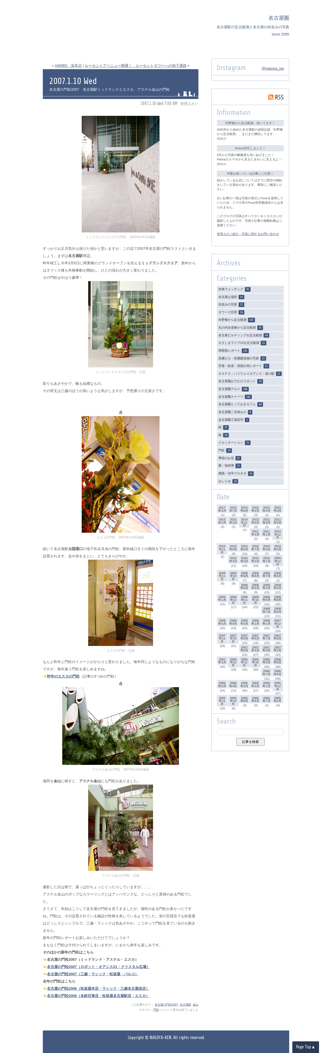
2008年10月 (255, 599)
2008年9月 (266, 598)
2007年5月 (244, 649)
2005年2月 (277, 699)
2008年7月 (266, 610)
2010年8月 (244, 547)
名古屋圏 (278, 18)
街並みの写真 (231, 304)
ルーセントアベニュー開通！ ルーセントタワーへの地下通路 (135, 65)
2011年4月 (255, 533)
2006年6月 (277, 672)
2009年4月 (255, 586)
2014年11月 (244, 522)
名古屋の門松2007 (166, 1004)
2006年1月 (266, 684)
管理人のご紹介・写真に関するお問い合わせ (248, 234)
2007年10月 (233, 638)
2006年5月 (222, 684)
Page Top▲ (305, 1046)
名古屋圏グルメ (233, 389)
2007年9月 (244, 637)
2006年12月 (233, 662)
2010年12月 (277, 534)
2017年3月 (222, 509)
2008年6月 (277, 610)
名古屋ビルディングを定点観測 (243, 335)
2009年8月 (255, 574)
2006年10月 (255, 662)
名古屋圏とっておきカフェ (240, 404)
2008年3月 (244, 622)
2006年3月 (244, 684)
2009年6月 (277, 574)
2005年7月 (266, 699)
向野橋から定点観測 (236, 320)
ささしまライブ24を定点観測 (242, 343)
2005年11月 (222, 701)
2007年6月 (277, 637)
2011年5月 (277, 521)
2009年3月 (266, 586)
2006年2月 (255, 684)
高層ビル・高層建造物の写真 (242, 358)
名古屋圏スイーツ (235, 397)
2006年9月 (266, 661)
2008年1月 (266, 622)
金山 (195, 1004)
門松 (156, 1009)
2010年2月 (255, 559)
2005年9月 (244, 699)
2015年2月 (222, 521)
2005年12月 (277, 686)
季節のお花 (229, 458)
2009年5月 (244, 586)
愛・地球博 (229, 466)
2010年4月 (233, 559)
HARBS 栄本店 (68, 65)
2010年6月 (266, 547)
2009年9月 (244, 574)
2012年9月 (266, 521)
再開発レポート (233, 350)
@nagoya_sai (272, 68)
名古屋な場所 (231, 297)
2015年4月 (266, 509)
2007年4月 (255, 649)
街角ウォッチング (234, 289)
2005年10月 (233, 701)
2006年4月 (233, 684)
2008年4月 (233, 622)
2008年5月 (222, 622)
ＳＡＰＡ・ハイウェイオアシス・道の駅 (250, 374)
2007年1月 (222, 661)
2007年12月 (277, 623)
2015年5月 (255, 509)
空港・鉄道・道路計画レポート (243, 366)
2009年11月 (222, 576)
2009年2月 (277, 586)
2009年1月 (222, 598)
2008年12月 (233, 599)
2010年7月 (255, 547)
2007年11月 (222, 638)
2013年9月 (255, 521)
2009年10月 (233, 576)
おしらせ (228, 481)
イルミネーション (234, 442)
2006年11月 (244, 662)
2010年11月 (222, 549)
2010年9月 (233, 547)
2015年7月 (233, 509)
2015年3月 (277, 509)
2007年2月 (277, 649)
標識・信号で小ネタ (236, 473)
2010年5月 (277, 547)
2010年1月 (266, 559)
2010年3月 (244, 559)
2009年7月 (266, 574)
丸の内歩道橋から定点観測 (240, 327)
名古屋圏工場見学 (233, 420)
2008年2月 (255, 622)
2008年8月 (277, 598)
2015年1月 (233, 521)
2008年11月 (244, 599)
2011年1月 (266, 533)
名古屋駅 (185, 1004)
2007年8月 (255, 637)
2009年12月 (277, 561)
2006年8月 (277, 661)
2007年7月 (266, 637)
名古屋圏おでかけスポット (240, 381)
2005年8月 (255, 699)
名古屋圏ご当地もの (235, 412)
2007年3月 (266, 649)
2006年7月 (266, 672)
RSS (276, 97)
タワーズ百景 (231, 312)
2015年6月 (244, 509)
